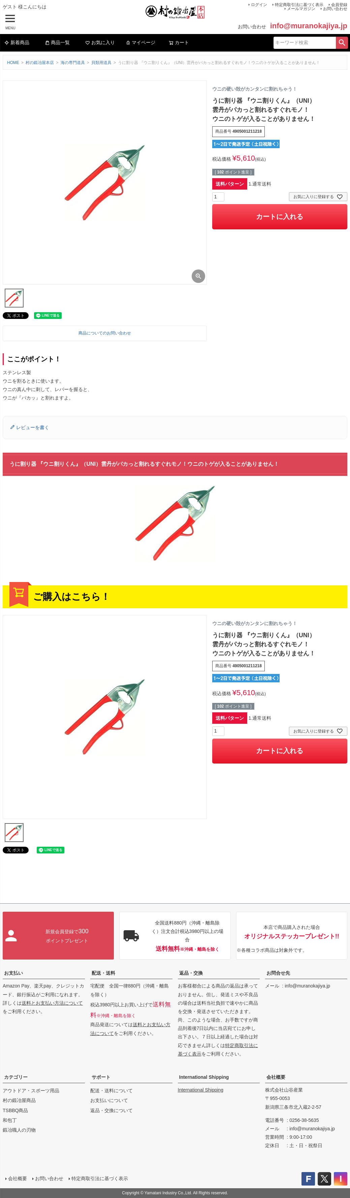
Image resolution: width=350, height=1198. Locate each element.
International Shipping (204, 1077)
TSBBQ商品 (15, 1110)
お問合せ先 (278, 973)
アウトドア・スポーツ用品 (31, 1090)
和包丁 (10, 1120)
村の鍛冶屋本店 (40, 62)
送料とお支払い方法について (52, 1003)
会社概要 (275, 1077)
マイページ (140, 42)
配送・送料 (103, 973)
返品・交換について (111, 1110)
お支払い (13, 973)
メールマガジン (301, 8)
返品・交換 (191, 973)
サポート (101, 1077)
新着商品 (16, 42)
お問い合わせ (335, 8)
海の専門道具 (73, 62)
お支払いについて (109, 1100)
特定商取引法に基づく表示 (99, 1178)
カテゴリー (16, 1077)
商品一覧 (57, 42)
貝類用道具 (101, 62)
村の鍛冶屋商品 (19, 1100)
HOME (13, 62)
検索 (342, 43)
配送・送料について (111, 1090)
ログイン (259, 4)
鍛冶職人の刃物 (19, 1130)
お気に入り (100, 42)
